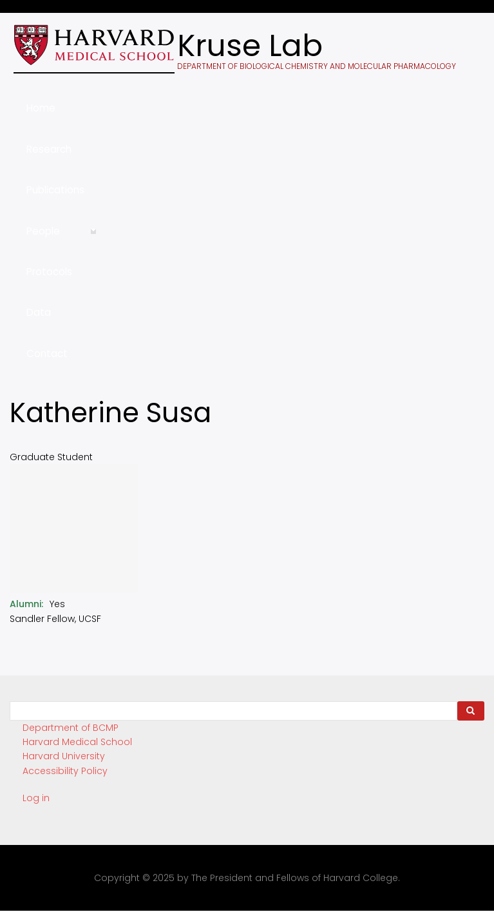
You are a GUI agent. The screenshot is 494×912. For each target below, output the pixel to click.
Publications (55, 190)
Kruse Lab (250, 46)
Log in (36, 797)
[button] (74, 589)
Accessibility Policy (65, 770)
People (61, 237)
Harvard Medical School (77, 741)
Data (38, 312)
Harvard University (64, 756)
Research (48, 149)
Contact (47, 353)
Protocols (49, 271)
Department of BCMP (71, 727)
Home (40, 108)
